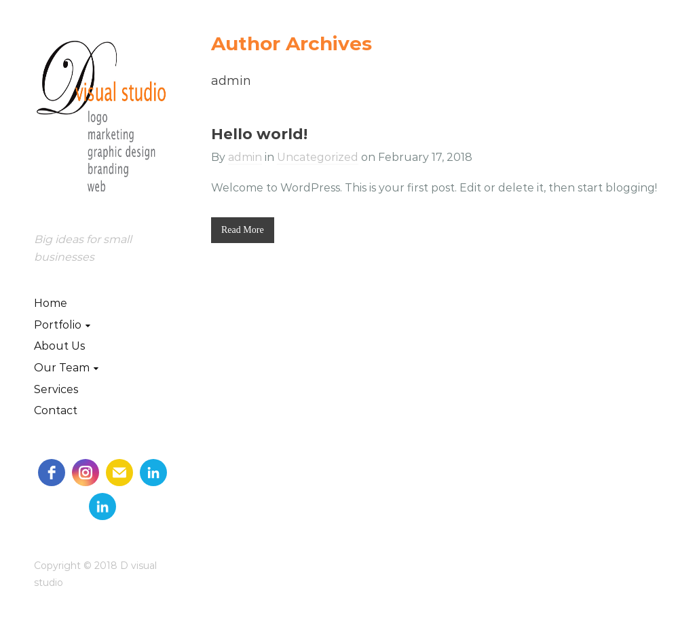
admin (245, 157)
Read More (242, 230)
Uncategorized (317, 157)
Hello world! (259, 134)
